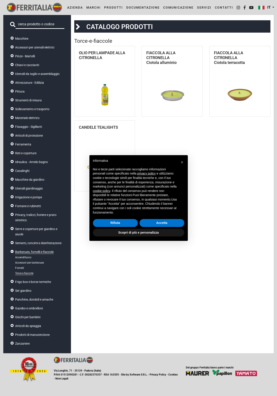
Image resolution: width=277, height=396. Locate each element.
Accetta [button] (161, 223)
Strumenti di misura (28, 100)
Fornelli (19, 268)
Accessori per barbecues (29, 262)
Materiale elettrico (27, 118)
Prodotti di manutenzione (32, 335)
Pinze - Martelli (25, 56)
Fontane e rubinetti (28, 206)
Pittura (20, 91)
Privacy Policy (158, 374)
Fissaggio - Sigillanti (28, 126)
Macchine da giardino (29, 179)
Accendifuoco (23, 257)
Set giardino (23, 290)
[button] (182, 162)
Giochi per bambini (27, 317)
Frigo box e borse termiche (33, 282)
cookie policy (101, 191)
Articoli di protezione (29, 135)
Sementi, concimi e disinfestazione (38, 243)
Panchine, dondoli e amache (34, 299)
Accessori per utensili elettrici (34, 47)
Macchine (21, 38)
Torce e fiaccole (24, 273)
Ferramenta (23, 144)
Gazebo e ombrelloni (29, 308)
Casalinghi (22, 171)
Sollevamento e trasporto (32, 109)
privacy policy (146, 173)
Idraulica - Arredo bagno (31, 162)
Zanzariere (22, 343)
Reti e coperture (25, 153)
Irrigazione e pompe (28, 197)
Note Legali (61, 378)
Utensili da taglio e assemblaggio (37, 74)
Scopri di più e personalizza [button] (138, 232)
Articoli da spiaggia (28, 326)
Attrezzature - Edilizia (29, 82)
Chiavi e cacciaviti (27, 65)
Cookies (173, 374)
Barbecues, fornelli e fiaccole (34, 252)
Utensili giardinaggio (29, 188)
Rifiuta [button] (115, 223)
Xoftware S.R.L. (138, 374)
